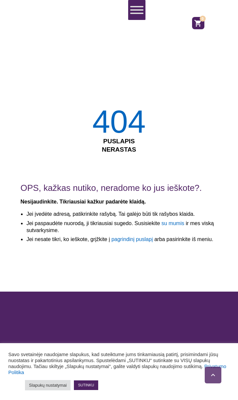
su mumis (172, 223)
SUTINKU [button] (86, 385)
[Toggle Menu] (136, 10)
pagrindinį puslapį (132, 239)
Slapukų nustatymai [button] (48, 385)
